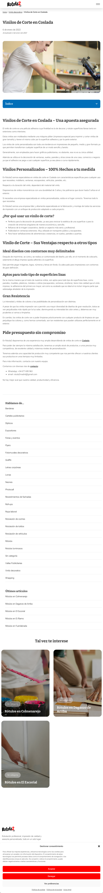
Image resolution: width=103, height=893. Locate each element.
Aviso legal (67, 890)
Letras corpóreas (13, 467)
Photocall (9, 489)
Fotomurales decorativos (16, 452)
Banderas (9, 408)
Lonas (8, 474)
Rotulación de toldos (14, 526)
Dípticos (9, 423)
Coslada (85, 340)
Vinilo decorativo (15, 12)
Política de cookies (38, 890)
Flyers (8, 445)
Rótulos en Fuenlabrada (16, 626)
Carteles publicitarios (14, 416)
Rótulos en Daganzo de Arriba (18, 604)
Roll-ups (9, 504)
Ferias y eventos (12, 438)
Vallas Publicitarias (13, 563)
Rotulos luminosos (14, 548)
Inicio (5, 12)
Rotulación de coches (15, 519)
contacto (34, 366)
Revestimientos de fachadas (18, 497)
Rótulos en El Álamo (14, 618)
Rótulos (8, 541)
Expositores (10, 430)
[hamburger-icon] (98, 4)
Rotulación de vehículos (16, 533)
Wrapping (9, 578)
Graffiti (8, 460)
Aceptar (51, 869)
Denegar (51, 876)
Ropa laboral (11, 511)
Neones (8, 482)
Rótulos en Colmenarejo (16, 596)
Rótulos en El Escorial (15, 611)
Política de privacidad (54, 890)
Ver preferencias (51, 883)
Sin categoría (11, 556)
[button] (99, 846)
